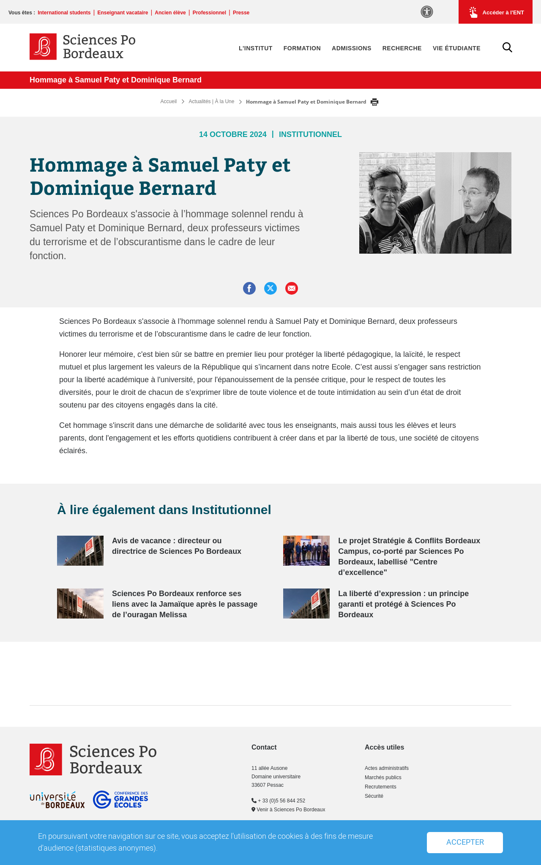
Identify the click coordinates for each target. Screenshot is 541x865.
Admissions (352, 48)
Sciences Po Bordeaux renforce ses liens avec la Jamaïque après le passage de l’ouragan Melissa (184, 604)
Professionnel (209, 13)
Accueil (169, 101)
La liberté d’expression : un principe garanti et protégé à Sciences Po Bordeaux (403, 604)
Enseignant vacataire (122, 13)
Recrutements (380, 787)
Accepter (465, 842)
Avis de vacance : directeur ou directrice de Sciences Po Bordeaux (176, 546)
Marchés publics (383, 777)
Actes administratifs (387, 768)
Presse (241, 13)
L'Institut (256, 48)
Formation (302, 48)
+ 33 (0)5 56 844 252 (278, 801)
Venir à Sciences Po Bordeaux (288, 810)
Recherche (402, 48)
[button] (291, 288)
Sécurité (374, 796)
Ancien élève (170, 13)
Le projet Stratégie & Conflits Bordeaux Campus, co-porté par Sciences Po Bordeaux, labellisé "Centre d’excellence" (409, 557)
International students (64, 13)
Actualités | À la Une (212, 101)
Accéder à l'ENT (495, 12)
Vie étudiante (457, 48)
